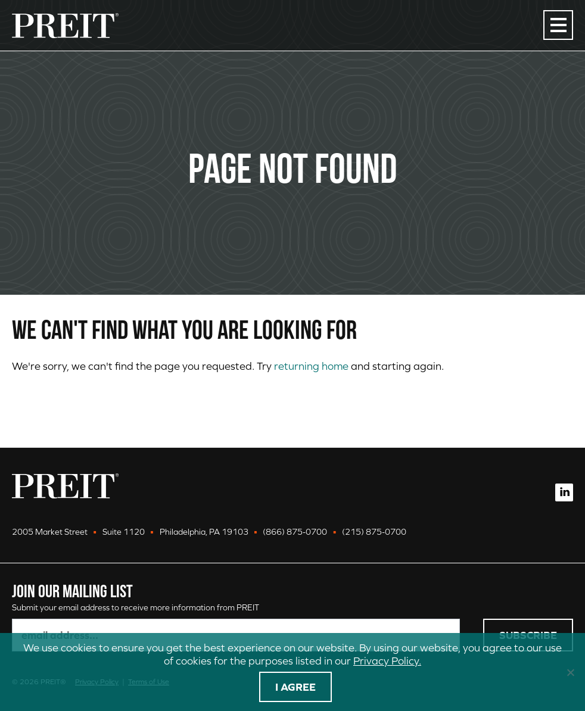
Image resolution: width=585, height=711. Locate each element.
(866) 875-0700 (295, 532)
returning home (311, 366)
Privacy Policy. (387, 660)
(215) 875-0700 (374, 532)
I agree (295, 687)
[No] (570, 672)
